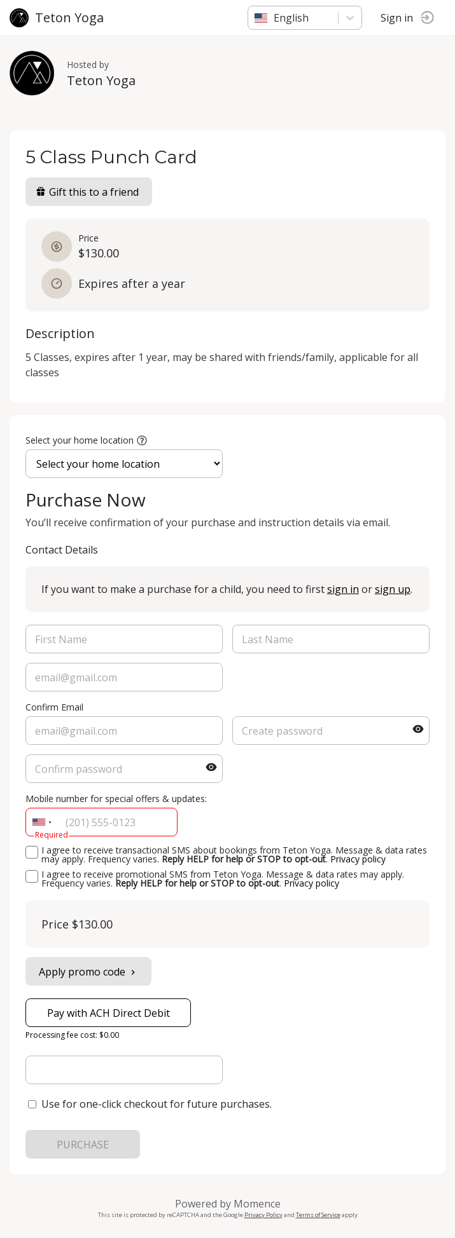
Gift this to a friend (87, 192)
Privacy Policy (263, 1215)
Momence (257, 1204)
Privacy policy (358, 859)
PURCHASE (83, 1145)
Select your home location (79, 440)
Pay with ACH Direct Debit (108, 1013)
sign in (343, 589)
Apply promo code (88, 972)
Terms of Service (318, 1215)
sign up (392, 589)
